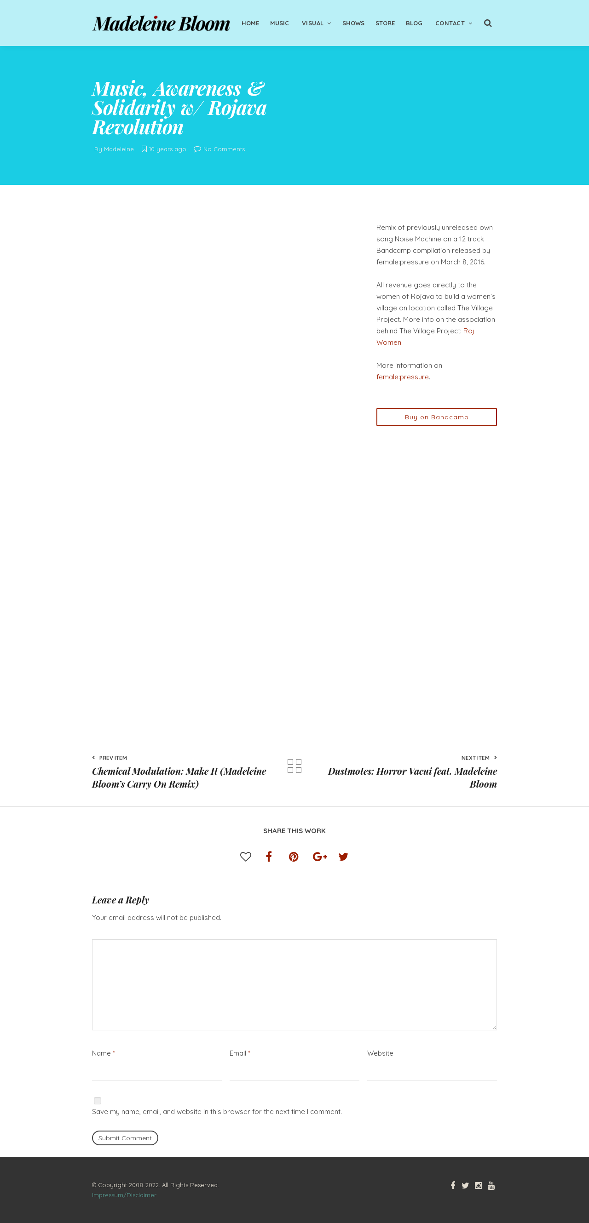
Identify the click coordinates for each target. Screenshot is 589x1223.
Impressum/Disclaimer (124, 1195)
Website (380, 1053)
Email (240, 1053)
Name (103, 1053)
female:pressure (402, 376)
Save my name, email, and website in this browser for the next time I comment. (217, 1111)
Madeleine (119, 149)
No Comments (219, 149)
